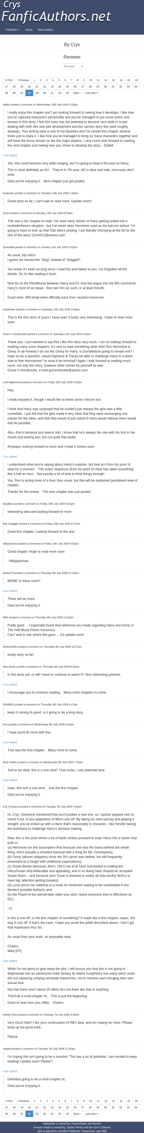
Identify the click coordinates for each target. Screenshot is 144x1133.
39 (36, 92)
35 (6, 92)
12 (105, 80)
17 (6, 86)
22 (44, 86)
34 (135, 86)
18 (14, 86)
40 (44, 92)
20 (29, 86)
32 (120, 86)
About (29, 29)
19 (21, 86)
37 (21, 92)
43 (67, 92)
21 (36, 86)
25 (67, 86)
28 (90, 86)
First (9, 80)
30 (105, 86)
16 (136, 80)
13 (113, 80)
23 (52, 86)
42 (59, 92)
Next (77, 92)
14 (121, 80)
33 (128, 86)
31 (113, 86)
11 (98, 80)
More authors (45, 29)
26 (75, 86)
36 (14, 92)
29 (97, 86)
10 (90, 80)
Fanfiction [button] (13, 29)
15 (128, 80)
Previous (23, 80)
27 (82, 86)
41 (52, 92)
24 (59, 86)
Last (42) (91, 92)
